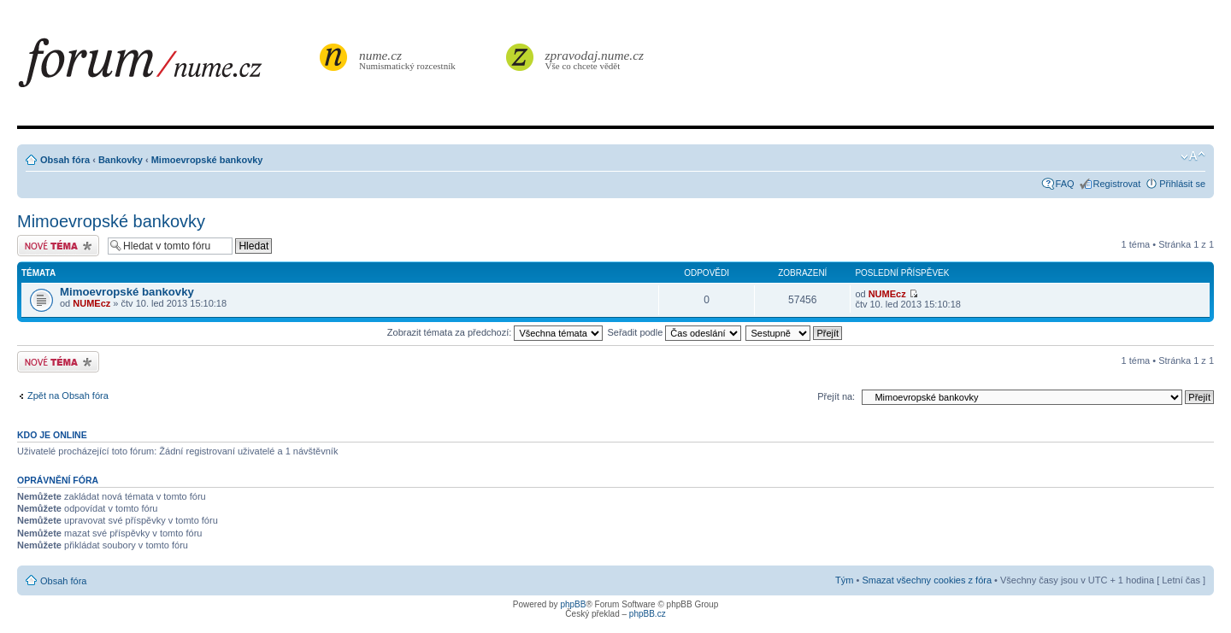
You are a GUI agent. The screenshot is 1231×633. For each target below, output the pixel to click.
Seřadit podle (674, 332)
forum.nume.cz (166, 67)
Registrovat (1117, 184)
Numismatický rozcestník (409, 59)
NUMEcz (91, 303)
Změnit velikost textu (1193, 156)
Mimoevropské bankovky (207, 160)
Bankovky (120, 160)
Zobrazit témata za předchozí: (495, 332)
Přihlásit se (1182, 184)
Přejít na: (836, 396)
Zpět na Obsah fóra (68, 395)
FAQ (1065, 184)
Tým (844, 580)
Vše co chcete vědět (594, 59)
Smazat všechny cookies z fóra (927, 580)
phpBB (573, 604)
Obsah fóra (65, 160)
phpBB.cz (647, 613)
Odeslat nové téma (58, 245)
